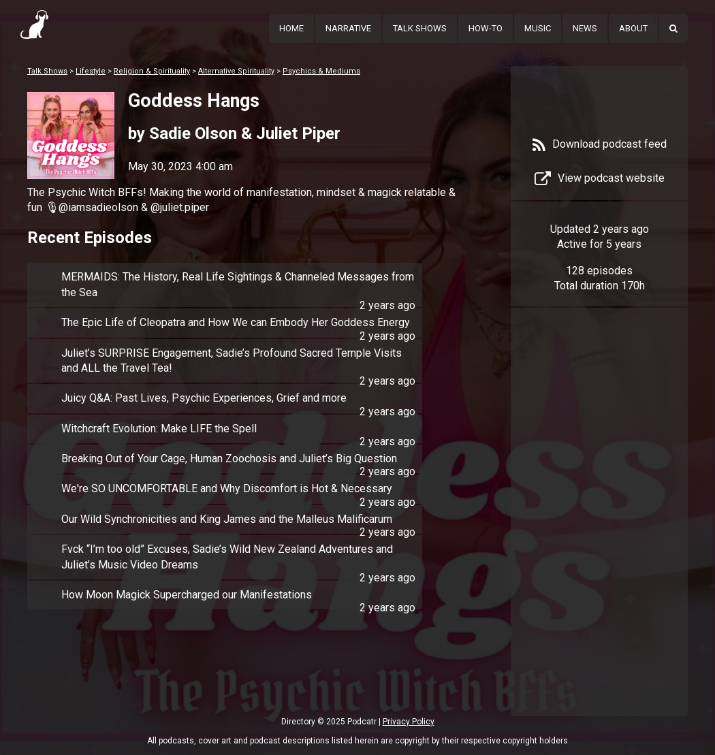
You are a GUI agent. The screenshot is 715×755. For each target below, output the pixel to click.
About (633, 28)
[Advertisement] (599, 532)
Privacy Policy (408, 721)
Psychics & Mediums (321, 71)
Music (537, 28)
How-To (485, 28)
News (585, 28)
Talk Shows (420, 28)
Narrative (348, 28)
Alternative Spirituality (236, 71)
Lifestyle (91, 71)
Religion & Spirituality (152, 71)
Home (291, 28)
